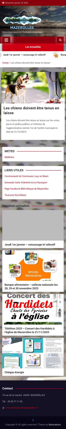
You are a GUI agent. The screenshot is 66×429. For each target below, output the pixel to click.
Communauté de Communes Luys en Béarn (26, 176)
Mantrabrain (55, 424)
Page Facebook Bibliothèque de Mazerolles (27, 188)
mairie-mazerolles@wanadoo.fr (22, 407)
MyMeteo (9, 157)
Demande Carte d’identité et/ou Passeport (26, 182)
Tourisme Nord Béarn (15, 195)
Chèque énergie (14, 372)
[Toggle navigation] (6, 40)
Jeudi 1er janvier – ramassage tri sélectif (30, 244)
